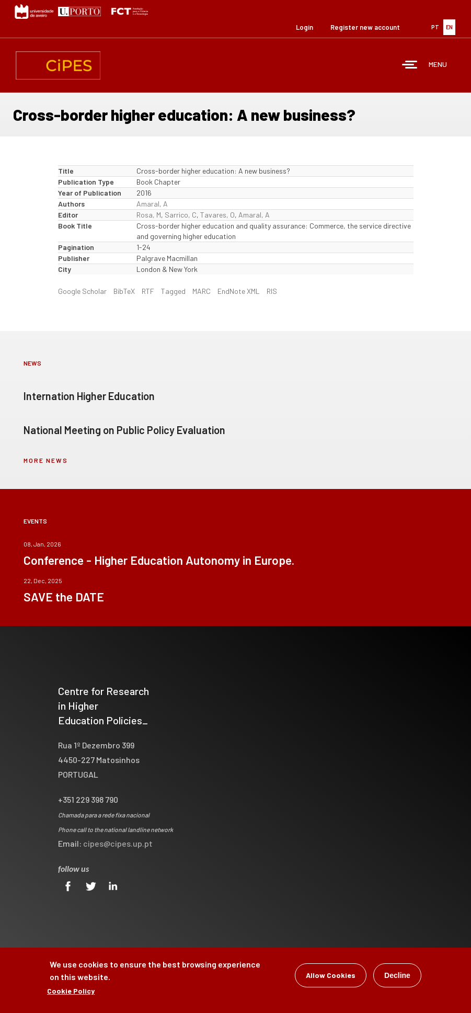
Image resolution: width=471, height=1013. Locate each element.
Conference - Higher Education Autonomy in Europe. (159, 560)
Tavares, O (217, 214)
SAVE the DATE (64, 596)
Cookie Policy (71, 991)
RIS (272, 291)
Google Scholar (82, 291)
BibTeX (124, 291)
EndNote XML (238, 291)
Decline (397, 976)
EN (449, 27)
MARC (201, 291)
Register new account (365, 27)
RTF (148, 291)
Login (304, 27)
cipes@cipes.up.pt (118, 843)
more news (46, 460)
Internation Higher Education (89, 396)
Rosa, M (148, 214)
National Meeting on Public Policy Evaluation (124, 430)
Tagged (173, 291)
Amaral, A (152, 203)
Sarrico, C (181, 214)
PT (435, 27)
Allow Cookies (330, 976)
